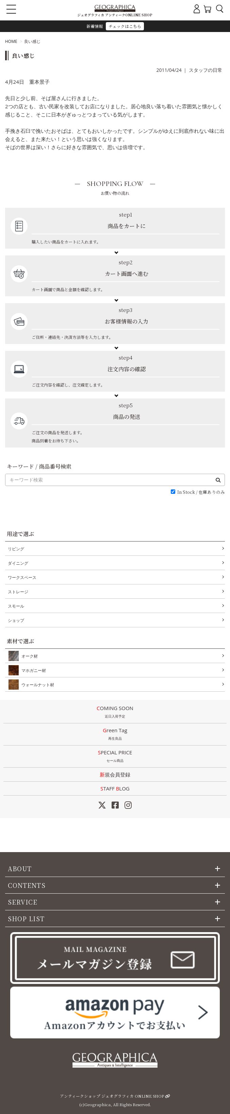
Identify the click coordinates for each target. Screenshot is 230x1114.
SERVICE (23, 901)
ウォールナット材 (36, 684)
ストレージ (18, 592)
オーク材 (28, 656)
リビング (16, 549)
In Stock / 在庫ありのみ (201, 492)
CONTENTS (27, 885)
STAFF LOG (114, 788)
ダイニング (18, 563)
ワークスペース (22, 577)
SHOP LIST (26, 918)
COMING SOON (115, 712)
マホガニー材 (32, 670)
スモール (16, 606)
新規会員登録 (115, 774)
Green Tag (115, 734)
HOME (11, 41)
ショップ (16, 620)
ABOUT (20, 868)
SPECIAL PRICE (115, 757)
